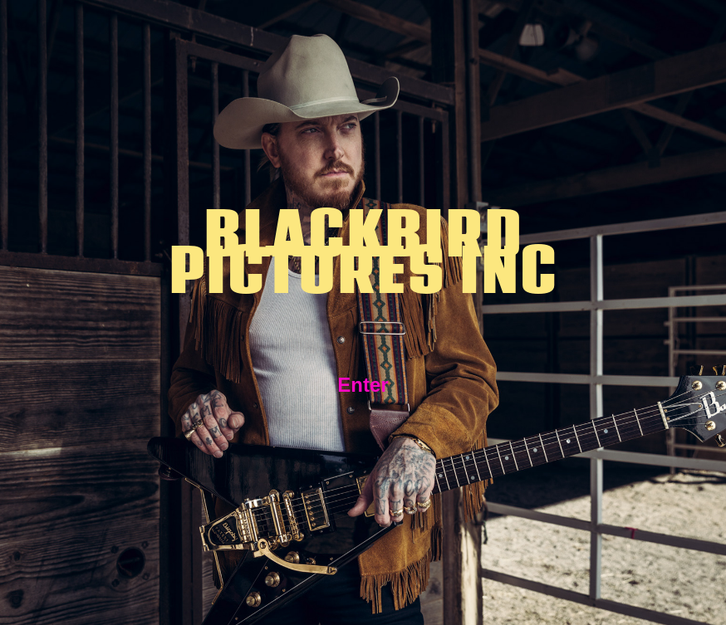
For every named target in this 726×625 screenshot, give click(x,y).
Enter (362, 385)
